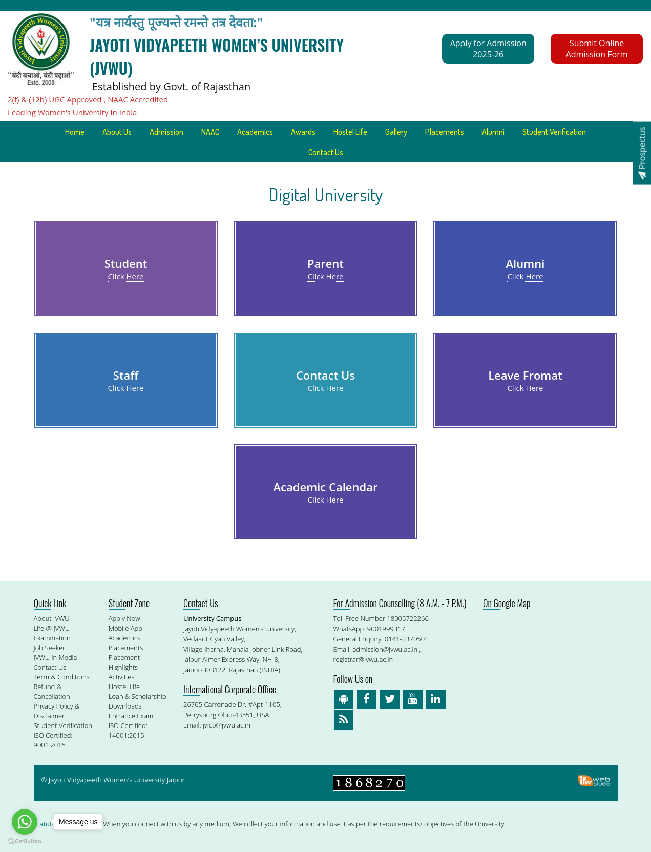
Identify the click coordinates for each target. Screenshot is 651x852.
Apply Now (124, 618)
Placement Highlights (124, 662)
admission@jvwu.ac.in (384, 649)
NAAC (210, 132)
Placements (444, 132)
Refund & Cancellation (52, 691)
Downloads (125, 706)
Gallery (396, 132)
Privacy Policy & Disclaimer (57, 710)
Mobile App (125, 628)
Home (75, 132)
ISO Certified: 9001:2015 (53, 740)
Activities (122, 676)
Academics (255, 132)
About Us (117, 132)
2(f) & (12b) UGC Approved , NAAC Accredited (88, 99)
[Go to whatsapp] (24, 822)
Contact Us (325, 152)
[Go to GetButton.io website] (24, 841)
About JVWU (52, 618)
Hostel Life (350, 132)
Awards (303, 132)
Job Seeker (50, 647)
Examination (52, 637)
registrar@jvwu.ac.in (363, 659)
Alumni (493, 132)
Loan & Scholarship (137, 696)
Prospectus (641, 153)
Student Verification (554, 132)
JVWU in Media (55, 657)
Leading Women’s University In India (72, 112)
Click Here (126, 276)
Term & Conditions (62, 676)
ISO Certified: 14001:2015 (128, 730)
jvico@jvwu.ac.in (226, 725)
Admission (166, 132)
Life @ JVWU (52, 628)
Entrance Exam (131, 715)
